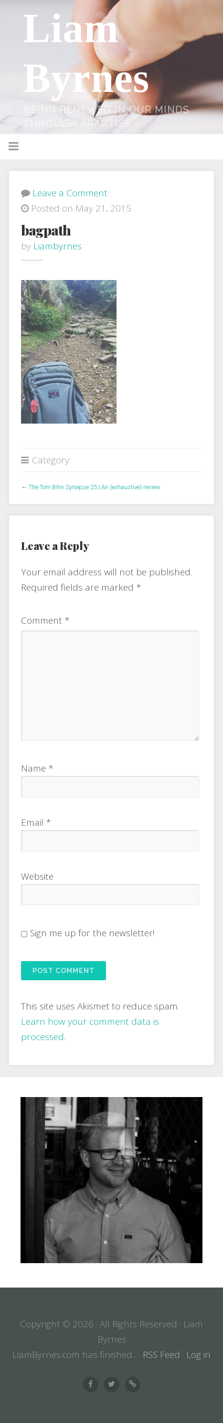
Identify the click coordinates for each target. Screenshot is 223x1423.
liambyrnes (57, 246)
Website (37, 876)
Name (37, 768)
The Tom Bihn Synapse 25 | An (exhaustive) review (94, 487)
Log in (198, 1354)
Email (36, 822)
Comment (45, 620)
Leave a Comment (69, 193)
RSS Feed (161, 1354)
